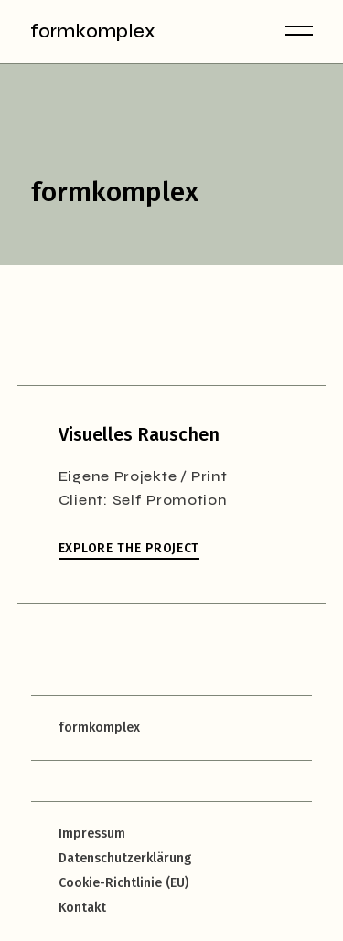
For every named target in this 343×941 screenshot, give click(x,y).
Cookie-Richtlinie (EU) (123, 883)
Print (209, 476)
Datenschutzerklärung (125, 858)
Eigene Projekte (118, 476)
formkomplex (92, 31)
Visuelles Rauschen (139, 434)
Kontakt (82, 907)
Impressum (92, 833)
